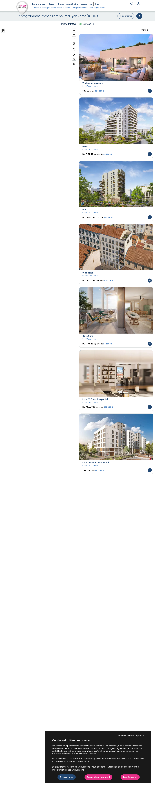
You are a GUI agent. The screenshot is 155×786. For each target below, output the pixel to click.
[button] (138, 4)
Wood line (87, 272)
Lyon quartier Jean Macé (95, 462)
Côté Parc (87, 336)
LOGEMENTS (88, 23)
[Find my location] (74, 64)
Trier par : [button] (145, 30)
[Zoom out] (74, 34)
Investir (99, 4)
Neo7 (85, 146)
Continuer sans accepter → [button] (130, 735)
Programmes (38, 4)
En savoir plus (66, 777)
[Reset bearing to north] (74, 38)
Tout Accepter (130, 777)
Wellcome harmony (92, 83)
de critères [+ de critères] (126, 16)
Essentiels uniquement (98, 777)
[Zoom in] (74, 31)
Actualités (86, 4)
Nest (84, 209)
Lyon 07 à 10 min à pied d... (95, 399)
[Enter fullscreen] (74, 44)
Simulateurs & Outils (68, 4)
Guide (51, 4)
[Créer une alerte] (139, 16)
